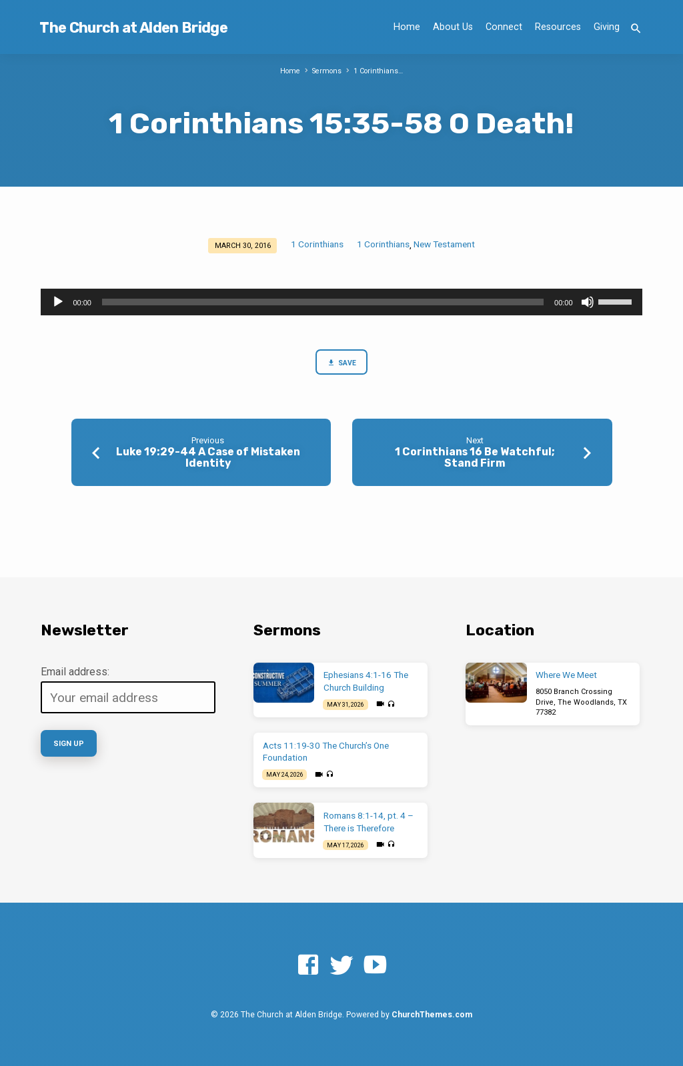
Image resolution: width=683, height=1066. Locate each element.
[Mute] (587, 302)
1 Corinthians (317, 244)
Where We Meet (566, 675)
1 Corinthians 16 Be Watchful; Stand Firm (475, 458)
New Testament (444, 244)
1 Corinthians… (379, 71)
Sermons (326, 71)
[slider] (323, 302)
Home (407, 27)
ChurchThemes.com (432, 1014)
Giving (607, 27)
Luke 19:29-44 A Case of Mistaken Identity (208, 458)
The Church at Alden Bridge (133, 27)
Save (341, 364)
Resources (558, 27)
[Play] (58, 302)
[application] (341, 302)
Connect (504, 27)
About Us (453, 27)
